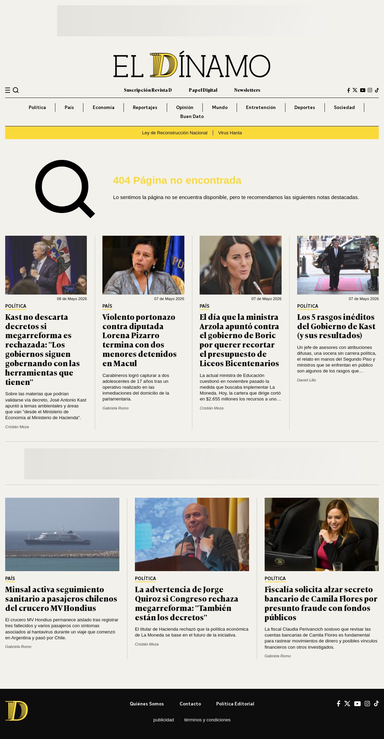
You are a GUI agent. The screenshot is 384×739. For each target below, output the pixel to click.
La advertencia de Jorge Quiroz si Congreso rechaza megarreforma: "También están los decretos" (186, 603)
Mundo (220, 107)
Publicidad (163, 719)
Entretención (261, 107)
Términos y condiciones (207, 719)
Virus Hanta (230, 132)
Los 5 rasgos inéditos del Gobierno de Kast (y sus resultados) (336, 325)
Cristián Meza (17, 427)
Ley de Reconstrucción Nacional (175, 132)
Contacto (190, 703)
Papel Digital (203, 90)
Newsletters (247, 90)
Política (37, 107)
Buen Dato (192, 116)
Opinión (184, 107)
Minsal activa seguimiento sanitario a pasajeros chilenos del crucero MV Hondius (61, 598)
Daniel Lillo (306, 380)
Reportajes (145, 107)
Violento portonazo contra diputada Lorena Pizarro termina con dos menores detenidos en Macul (139, 339)
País (69, 107)
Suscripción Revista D (148, 90)
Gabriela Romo (115, 408)
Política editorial (235, 703)
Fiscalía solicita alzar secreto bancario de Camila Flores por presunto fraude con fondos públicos (321, 603)
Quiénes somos (147, 703)
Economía (104, 107)
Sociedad (344, 107)
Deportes (304, 107)
